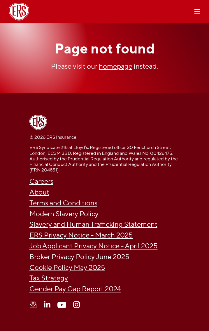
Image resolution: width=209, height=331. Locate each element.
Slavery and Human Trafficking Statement (93, 224)
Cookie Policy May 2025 (67, 267)
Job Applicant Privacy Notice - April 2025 (93, 246)
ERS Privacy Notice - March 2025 (81, 235)
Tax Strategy (48, 278)
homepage (115, 66)
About (39, 192)
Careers (41, 181)
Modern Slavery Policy (64, 214)
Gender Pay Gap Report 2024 (75, 289)
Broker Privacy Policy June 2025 (79, 256)
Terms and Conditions (63, 203)
